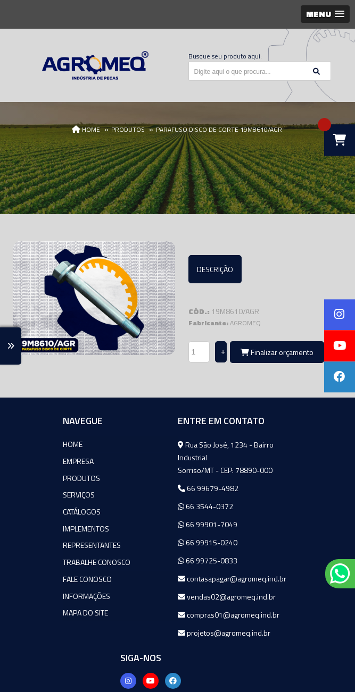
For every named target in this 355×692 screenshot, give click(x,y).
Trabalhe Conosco (55, 558)
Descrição (215, 269)
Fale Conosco (45, 575)
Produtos (40, 476)
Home (31, 443)
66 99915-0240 (155, 541)
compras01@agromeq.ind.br (176, 626)
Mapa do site (44, 608)
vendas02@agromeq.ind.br (175, 608)
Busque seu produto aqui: (225, 56)
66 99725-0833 (155, 560)
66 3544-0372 (153, 505)
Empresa (36, 460)
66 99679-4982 (156, 487)
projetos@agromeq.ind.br (172, 645)
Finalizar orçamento (277, 352)
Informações (45, 591)
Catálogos (40, 509)
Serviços (37, 493)
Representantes (50, 542)
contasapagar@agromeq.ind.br (175, 585)
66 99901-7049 (155, 523)
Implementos (44, 525)
